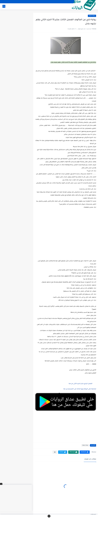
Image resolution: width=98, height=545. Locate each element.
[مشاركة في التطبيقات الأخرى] (55, 452)
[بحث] (3, 6)
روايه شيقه (92, 15)
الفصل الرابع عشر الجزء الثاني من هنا (80, 384)
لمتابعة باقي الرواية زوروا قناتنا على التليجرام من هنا (79, 389)
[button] (85, 452)
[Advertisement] (65, 238)
